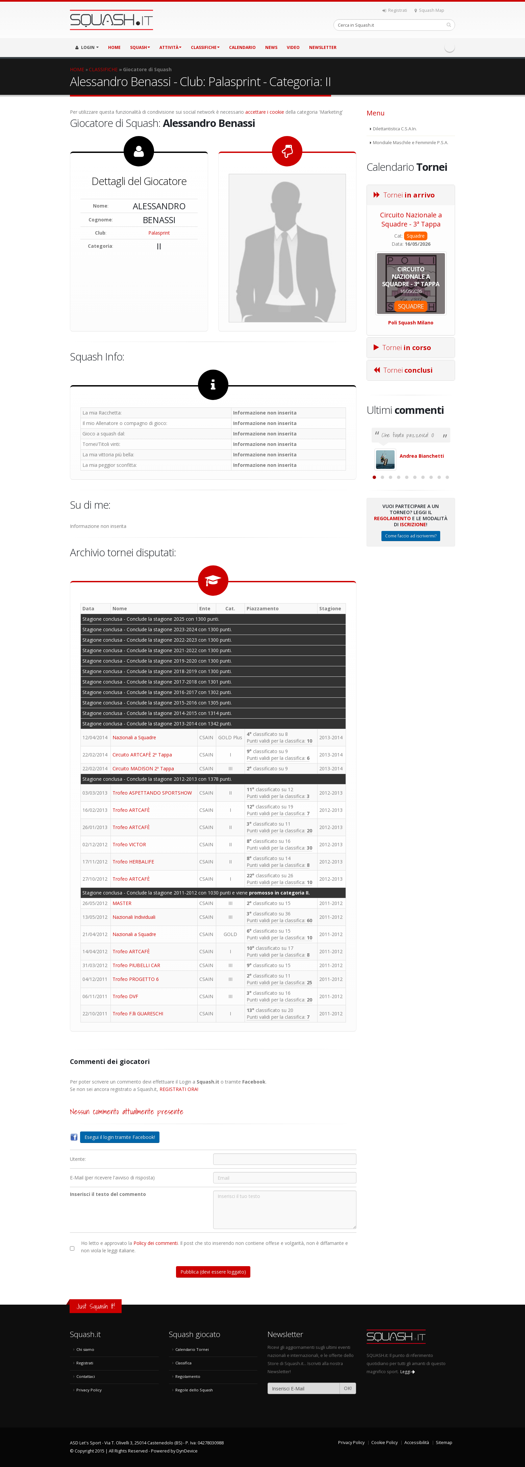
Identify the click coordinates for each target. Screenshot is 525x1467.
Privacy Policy (89, 1389)
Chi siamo (85, 1349)
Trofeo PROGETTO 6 (135, 979)
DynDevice (187, 1451)
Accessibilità (416, 1442)
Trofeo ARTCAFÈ (131, 810)
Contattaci (85, 1376)
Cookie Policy (384, 1442)
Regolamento (392, 592)
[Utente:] (284, 1159)
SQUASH (140, 47)
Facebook (450, 47)
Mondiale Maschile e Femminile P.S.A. (410, 142)
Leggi (407, 1372)
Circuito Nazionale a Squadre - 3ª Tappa (411, 219)
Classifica (183, 1362)
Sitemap (444, 1442)
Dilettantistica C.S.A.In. (395, 129)
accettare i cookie (264, 112)
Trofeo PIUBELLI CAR (136, 965)
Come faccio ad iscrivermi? (410, 609)
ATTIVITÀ (170, 47)
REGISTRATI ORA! (178, 1089)
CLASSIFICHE (205, 47)
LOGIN (87, 47)
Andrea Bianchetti (422, 456)
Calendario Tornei (192, 1349)
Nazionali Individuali (133, 917)
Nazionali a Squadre (134, 737)
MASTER (121, 903)
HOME (114, 47)
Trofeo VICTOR (129, 844)
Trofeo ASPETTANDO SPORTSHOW (152, 793)
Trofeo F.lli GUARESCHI (137, 1013)
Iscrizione (413, 598)
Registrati (394, 10)
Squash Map (429, 10)
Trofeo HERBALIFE (133, 861)
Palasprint (159, 233)
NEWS (271, 47)
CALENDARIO (242, 47)
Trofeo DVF (125, 996)
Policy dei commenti (155, 1243)
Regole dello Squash (194, 1389)
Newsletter (322, 47)
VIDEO (293, 47)
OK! (348, 1388)
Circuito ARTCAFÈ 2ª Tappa (142, 754)
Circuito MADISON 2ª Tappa (143, 768)
